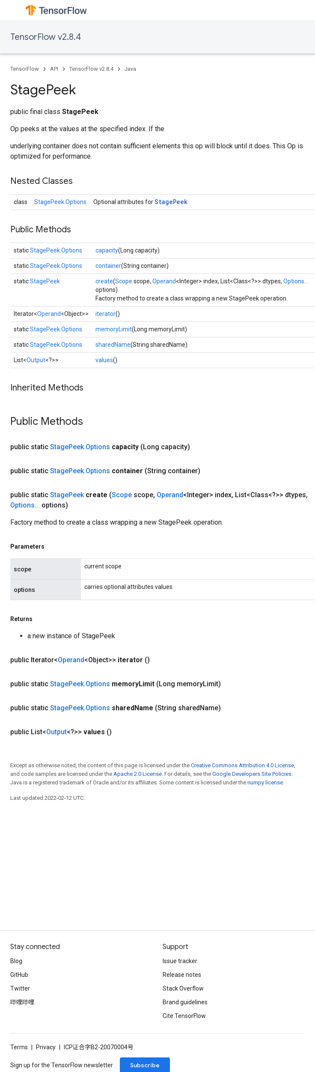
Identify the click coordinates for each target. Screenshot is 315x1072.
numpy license (265, 782)
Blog (16, 961)
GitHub (19, 974)
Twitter (20, 988)
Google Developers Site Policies (251, 774)
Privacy (46, 1047)
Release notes (182, 974)
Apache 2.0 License (137, 774)
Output (36, 360)
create (104, 281)
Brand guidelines (185, 1002)
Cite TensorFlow (184, 1015)
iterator (105, 313)
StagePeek (171, 202)
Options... (295, 281)
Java (130, 69)
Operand (164, 281)
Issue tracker (180, 961)
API (54, 69)
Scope (123, 281)
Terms (19, 1047)
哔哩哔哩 (22, 1002)
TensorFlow (24, 69)
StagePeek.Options (60, 201)
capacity (106, 250)
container (108, 265)
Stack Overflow (183, 988)
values (104, 360)
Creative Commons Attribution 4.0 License (242, 765)
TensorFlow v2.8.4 (45, 37)
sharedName (113, 344)
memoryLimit (113, 329)
